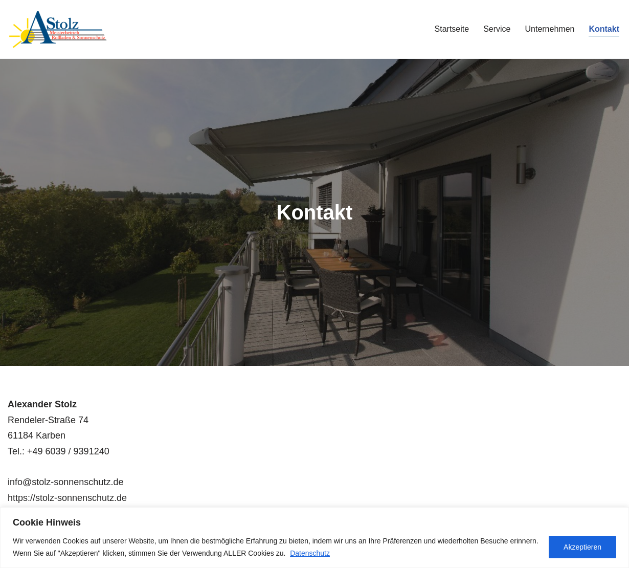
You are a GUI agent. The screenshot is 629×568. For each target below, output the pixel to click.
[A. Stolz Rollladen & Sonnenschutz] (59, 29)
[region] (314, 537)
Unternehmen (549, 29)
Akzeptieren (582, 547)
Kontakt (604, 29)
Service (496, 29)
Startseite (452, 29)
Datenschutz (310, 553)
